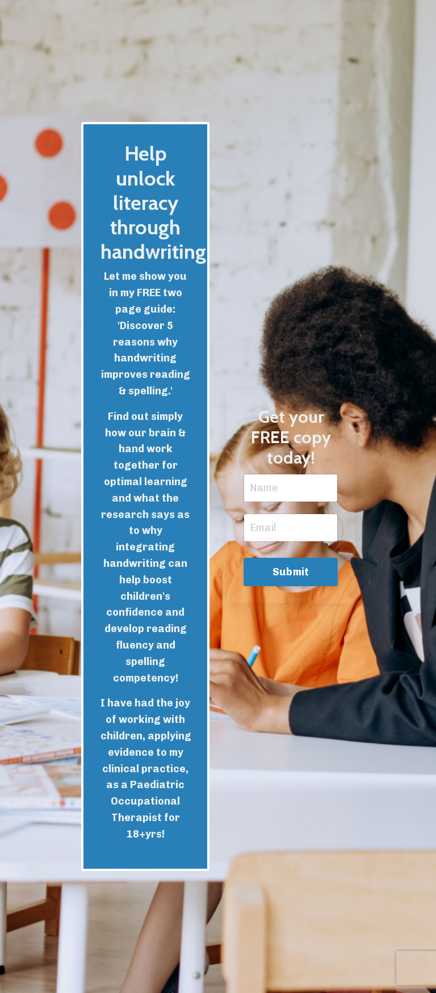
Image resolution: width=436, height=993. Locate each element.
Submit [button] (290, 572)
